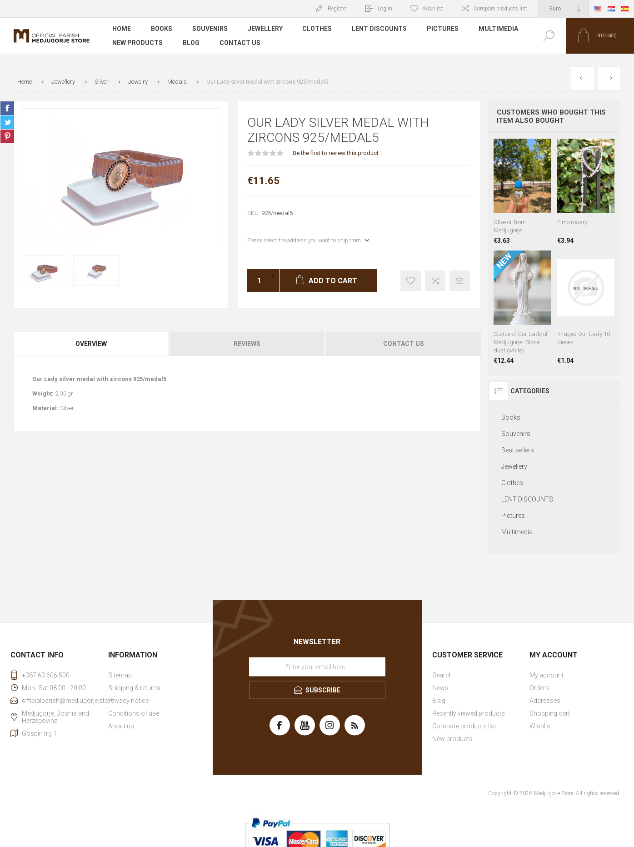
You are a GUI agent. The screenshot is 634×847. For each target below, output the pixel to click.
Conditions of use (133, 713)
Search (442, 675)
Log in (385, 8)
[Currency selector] (563, 8)
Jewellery (265, 29)
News (440, 688)
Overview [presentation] (91, 343)
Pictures (443, 29)
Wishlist (540, 726)
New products (137, 42)
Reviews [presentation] (247, 343)
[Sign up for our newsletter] (317, 666)
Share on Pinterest (7, 136)
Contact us (240, 42)
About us (121, 726)
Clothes (317, 29)
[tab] (92, 343)
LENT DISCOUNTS (379, 29)
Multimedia (499, 29)
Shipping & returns (134, 688)
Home (121, 29)
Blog (191, 42)
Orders (539, 688)
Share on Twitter (7, 122)
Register (337, 8)
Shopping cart (549, 713)
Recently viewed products (468, 713)
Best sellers (517, 450)
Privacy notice (128, 700)
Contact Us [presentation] (403, 343)
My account (546, 675)
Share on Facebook (7, 108)
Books (161, 29)
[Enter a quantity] (256, 280)
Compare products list (500, 8)
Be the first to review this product (336, 153)
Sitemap (120, 675)
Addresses (544, 700)
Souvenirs (210, 29)
